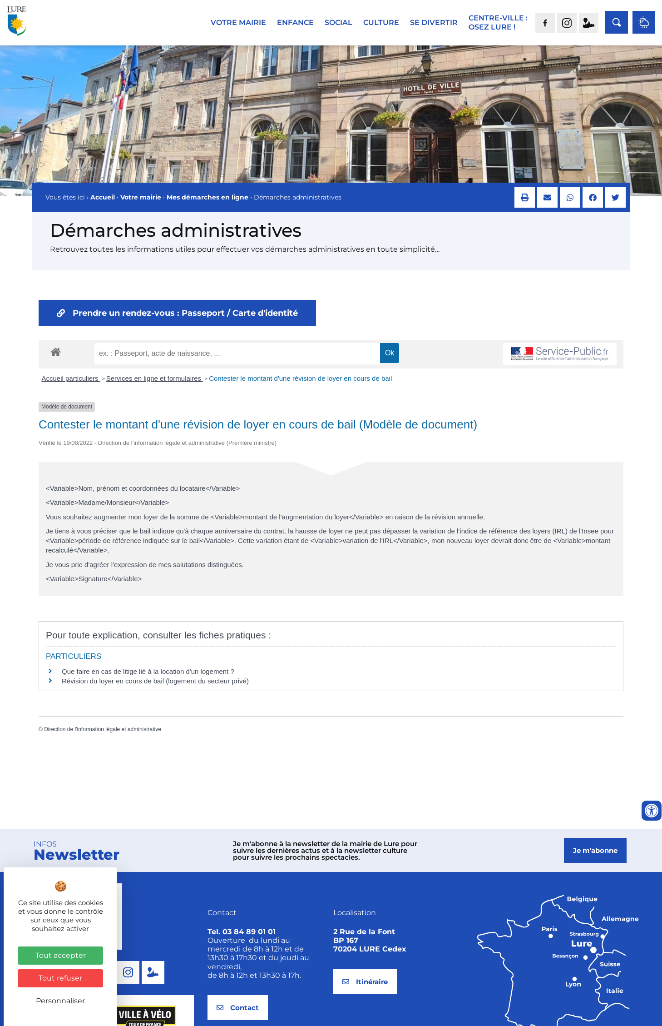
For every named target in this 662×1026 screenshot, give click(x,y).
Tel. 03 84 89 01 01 (241, 940)
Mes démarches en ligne (207, 205)
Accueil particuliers (71, 386)
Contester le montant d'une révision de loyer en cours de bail (300, 386)
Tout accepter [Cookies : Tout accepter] (60, 955)
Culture (381, 22)
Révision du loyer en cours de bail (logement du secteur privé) (155, 689)
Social (338, 22)
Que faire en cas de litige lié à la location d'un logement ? (148, 679)
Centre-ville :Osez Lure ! (498, 22)
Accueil (102, 205)
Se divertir (434, 22)
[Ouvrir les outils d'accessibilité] (652, 811)
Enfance (295, 22)
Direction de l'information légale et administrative (102, 737)
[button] (524, 205)
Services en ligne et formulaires (154, 386)
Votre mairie (238, 22)
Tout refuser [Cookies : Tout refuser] (60, 978)
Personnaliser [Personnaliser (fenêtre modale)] (60, 1000)
